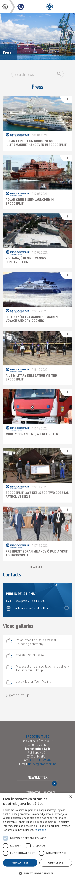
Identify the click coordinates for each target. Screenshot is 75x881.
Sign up (51, 783)
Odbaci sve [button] (55, 862)
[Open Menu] (49, 6)
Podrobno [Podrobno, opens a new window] (40, 830)
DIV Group (5, 7)
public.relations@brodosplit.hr (31, 608)
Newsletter (38, 777)
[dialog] (37, 837)
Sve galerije (19, 696)
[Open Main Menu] (58, 6)
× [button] (70, 796)
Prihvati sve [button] (20, 862)
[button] (37, 873)
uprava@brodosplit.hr (41, 764)
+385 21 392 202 (40, 760)
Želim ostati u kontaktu (40, 792)
